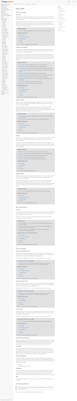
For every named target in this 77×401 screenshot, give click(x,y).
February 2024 (4, 46)
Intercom (60, 16)
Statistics (21, 30)
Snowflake (21, 42)
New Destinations (61, 15)
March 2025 (4, 28)
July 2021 (3, 80)
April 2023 (4, 60)
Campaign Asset (22, 73)
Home (69, 1)
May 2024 (4, 42)
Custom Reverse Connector (61, 24)
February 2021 (4, 87)
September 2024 (5, 36)
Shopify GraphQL (61, 14)
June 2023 (4, 57)
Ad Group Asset (22, 66)
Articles (20, 223)
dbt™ (59, 29)
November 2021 (5, 74)
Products (21, 158)
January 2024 (4, 47)
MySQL (20, 40)
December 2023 (5, 49)
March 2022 (4, 68)
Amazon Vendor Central (63, 21)
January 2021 (4, 88)
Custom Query (22, 191)
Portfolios (21, 321)
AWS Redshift (22, 35)
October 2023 (4, 52)
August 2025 (4, 21)
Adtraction (60, 9)
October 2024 (4, 35)
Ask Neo (2, 94)
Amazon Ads (61, 22)
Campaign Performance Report (25, 78)
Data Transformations (5, 9)
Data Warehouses (4, 8)
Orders (20, 157)
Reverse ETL (3, 11)
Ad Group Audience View (24, 68)
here (20, 44)
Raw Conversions (22, 116)
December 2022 (5, 66)
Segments (3, 12)
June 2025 (4, 23)
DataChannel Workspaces (6, 15)
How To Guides (4, 18)
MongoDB (60, 25)
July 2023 (4, 56)
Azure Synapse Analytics (24, 36)
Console (73, 1)
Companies (21, 226)
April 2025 (4, 26)
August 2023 (4, 54)
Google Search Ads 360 (62, 10)
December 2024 (5, 32)
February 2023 (4, 63)
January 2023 (4, 64)
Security (2, 91)
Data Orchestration (5, 14)
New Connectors (60, 8)
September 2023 (5, 53)
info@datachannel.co (22, 388)
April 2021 (4, 84)
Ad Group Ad (21, 64)
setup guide (18, 214)
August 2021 (4, 78)
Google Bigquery (22, 38)
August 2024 (4, 38)
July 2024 (4, 39)
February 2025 (4, 29)
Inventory (21, 155)
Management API (4, 92)
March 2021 (4, 85)
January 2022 (4, 71)
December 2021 (5, 73)
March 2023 (4, 61)
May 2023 (4, 59)
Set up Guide (50, 18)
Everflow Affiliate (61, 11)
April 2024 (4, 43)
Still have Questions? (61, 30)
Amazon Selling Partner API (63, 19)
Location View (22, 83)
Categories (21, 153)
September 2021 (5, 77)
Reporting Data (22, 119)
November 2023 (5, 50)
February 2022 (4, 70)
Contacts (21, 229)
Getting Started (4, 5)
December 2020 (5, 90)
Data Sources (3, 7)
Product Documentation (5, 4)
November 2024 (5, 33)
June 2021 (4, 81)
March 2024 (4, 45)
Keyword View (22, 81)
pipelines (49, 258)
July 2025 (4, 22)
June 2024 (4, 40)
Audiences (21, 151)
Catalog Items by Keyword (24, 263)
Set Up (2, 16)
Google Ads (60, 28)
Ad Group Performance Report (25, 70)
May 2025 (4, 25)
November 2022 (5, 67)
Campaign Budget (23, 76)
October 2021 (4, 75)
